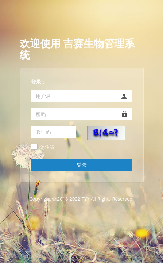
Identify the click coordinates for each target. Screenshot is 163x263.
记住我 (47, 147)
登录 (82, 164)
